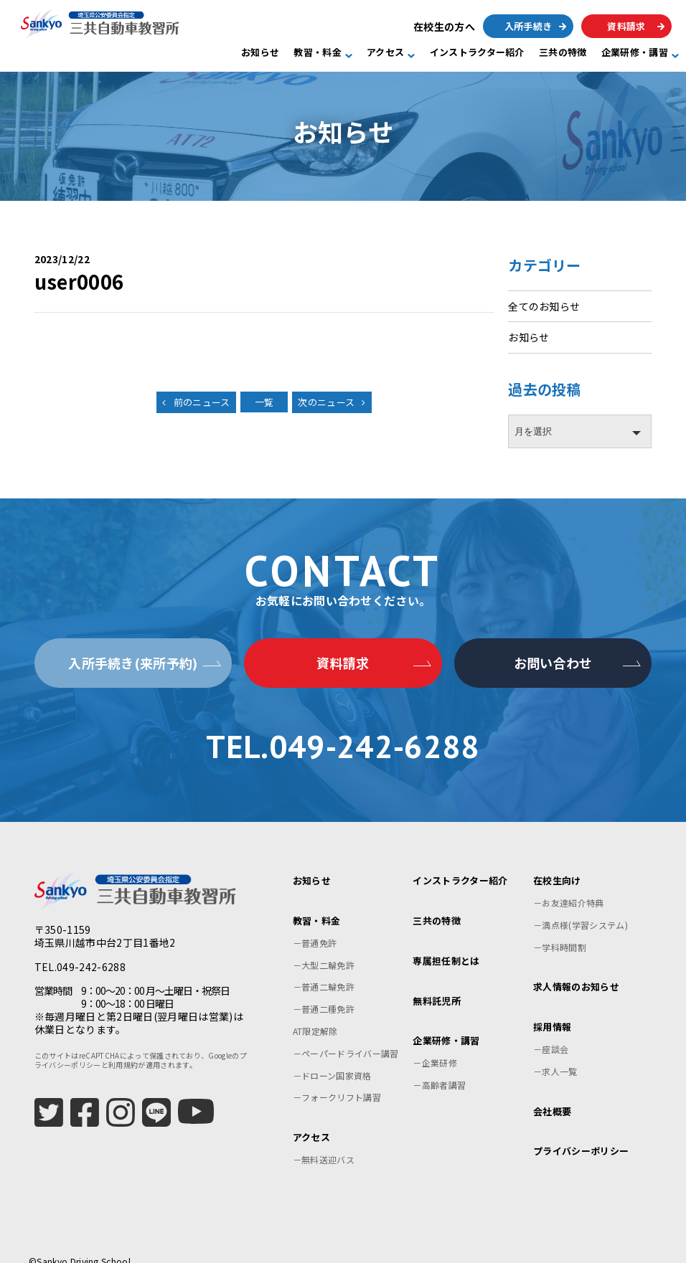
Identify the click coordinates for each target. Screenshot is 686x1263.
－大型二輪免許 (323, 947)
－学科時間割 (559, 929)
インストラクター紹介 (477, 53)
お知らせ (260, 53)
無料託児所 (437, 983)
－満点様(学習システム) (580, 907)
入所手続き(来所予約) (133, 662)
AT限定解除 (315, 1013)
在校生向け (557, 862)
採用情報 (552, 1009)
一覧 (264, 402)
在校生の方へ (444, 26)
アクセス (385, 53)
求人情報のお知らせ (576, 968)
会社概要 (552, 1093)
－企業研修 (435, 1045)
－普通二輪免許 (323, 968)
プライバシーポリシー (581, 1133)
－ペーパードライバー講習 (346, 1035)
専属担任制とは (446, 943)
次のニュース (326, 402)
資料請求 (626, 26)
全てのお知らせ (544, 306)
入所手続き (528, 26)
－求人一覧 (555, 1053)
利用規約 (123, 1046)
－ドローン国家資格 (332, 1057)
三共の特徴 (563, 53)
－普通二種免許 (323, 991)
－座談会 (550, 1031)
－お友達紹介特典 (568, 885)
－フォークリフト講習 (337, 1079)
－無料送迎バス (323, 1141)
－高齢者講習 (439, 1067)
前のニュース (202, 402)
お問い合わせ (553, 662)
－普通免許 (315, 925)
